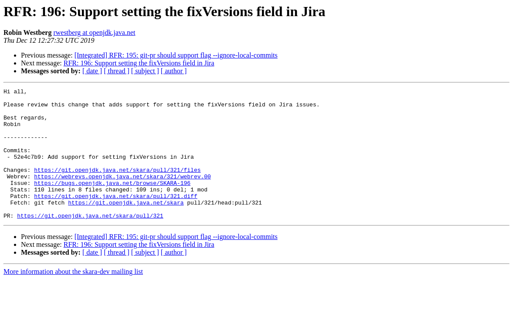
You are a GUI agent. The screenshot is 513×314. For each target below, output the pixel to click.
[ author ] (174, 71)
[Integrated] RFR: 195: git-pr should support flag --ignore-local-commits (176, 55)
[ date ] (92, 71)
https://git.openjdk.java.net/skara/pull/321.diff (115, 218)
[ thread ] (116, 71)
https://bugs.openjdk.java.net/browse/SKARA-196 (112, 202)
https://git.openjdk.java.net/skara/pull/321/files (117, 187)
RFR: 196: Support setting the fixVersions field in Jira (139, 63)
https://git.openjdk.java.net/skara (125, 226)
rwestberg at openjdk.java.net (94, 32)
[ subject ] (145, 71)
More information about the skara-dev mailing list (73, 297)
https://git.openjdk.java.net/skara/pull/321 (90, 242)
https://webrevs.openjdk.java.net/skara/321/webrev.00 (122, 194)
